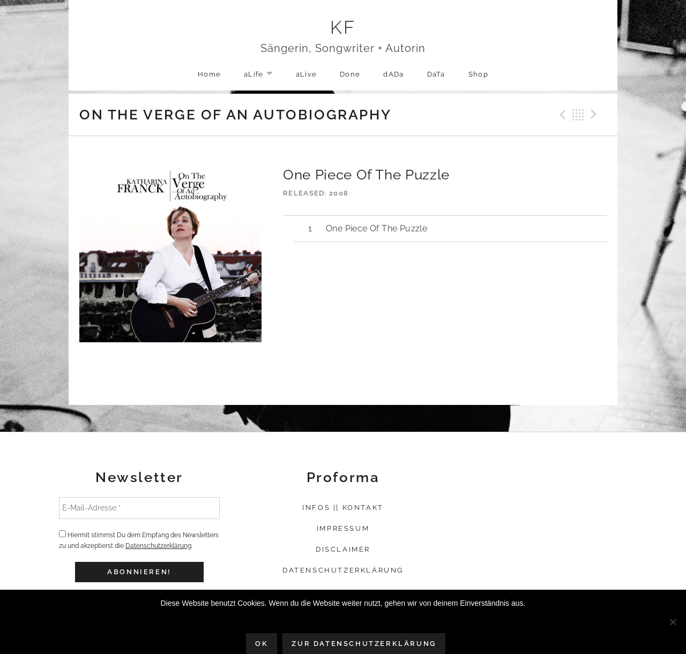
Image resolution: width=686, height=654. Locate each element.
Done (350, 74)
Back (578, 115)
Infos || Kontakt (343, 507)
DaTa (436, 74)
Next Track (595, 115)
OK (261, 644)
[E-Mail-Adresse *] (139, 507)
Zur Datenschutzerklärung (364, 644)
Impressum (343, 528)
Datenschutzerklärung (158, 546)
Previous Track (561, 115)
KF (343, 27)
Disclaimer (343, 549)
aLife (264, 74)
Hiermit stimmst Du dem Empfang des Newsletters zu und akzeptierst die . (139, 540)
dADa (393, 74)
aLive (306, 74)
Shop (478, 74)
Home (209, 74)
